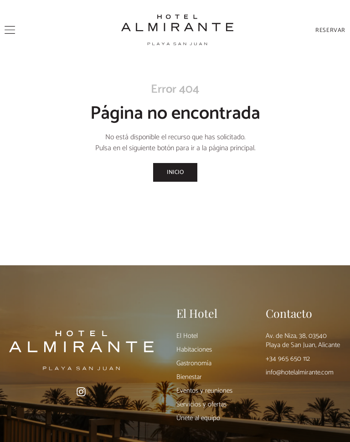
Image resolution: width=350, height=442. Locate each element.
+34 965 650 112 (288, 358)
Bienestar (189, 377)
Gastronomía (193, 363)
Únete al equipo (198, 418)
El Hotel (187, 336)
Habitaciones (194, 349)
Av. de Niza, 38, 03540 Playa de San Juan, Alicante (303, 340)
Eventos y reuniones (204, 390)
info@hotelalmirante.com (300, 372)
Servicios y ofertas (201, 404)
